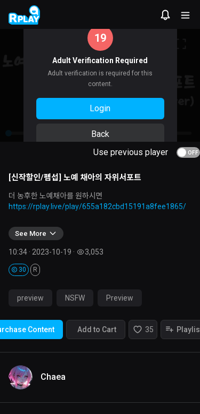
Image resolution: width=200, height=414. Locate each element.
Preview (119, 298)
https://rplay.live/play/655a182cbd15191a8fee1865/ (97, 206)
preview (30, 298)
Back (100, 134)
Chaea (53, 377)
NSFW (75, 298)
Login (100, 108)
